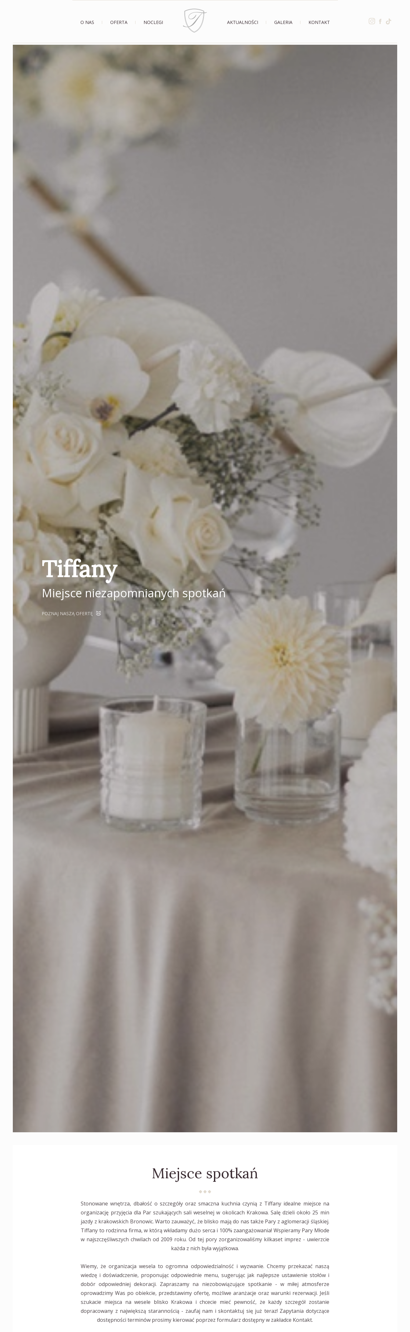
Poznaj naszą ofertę (71, 613)
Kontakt (319, 22)
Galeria (283, 22)
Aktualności (242, 22)
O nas (87, 22)
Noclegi (153, 22)
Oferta (118, 22)
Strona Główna (195, 20)
